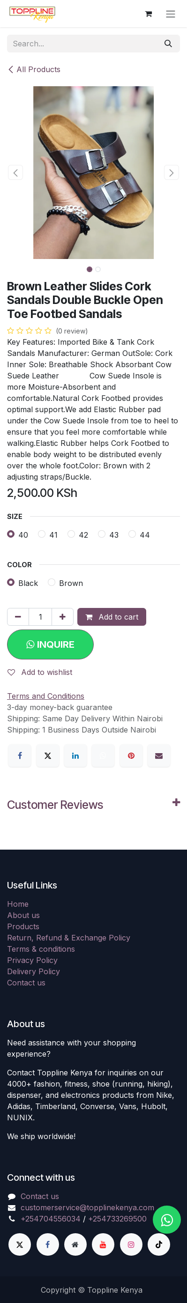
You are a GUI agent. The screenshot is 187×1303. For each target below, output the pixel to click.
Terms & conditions (41, 949)
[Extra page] (75, 1244)
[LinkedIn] (75, 755)
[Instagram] (131, 1244)
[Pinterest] (131, 755)
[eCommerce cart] (148, 13)
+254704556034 (51, 1218)
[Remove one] (18, 617)
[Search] (168, 43)
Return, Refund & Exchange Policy (68, 937)
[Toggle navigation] (170, 13)
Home (18, 904)
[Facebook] (19, 755)
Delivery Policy (33, 971)
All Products (33, 69)
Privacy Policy (32, 960)
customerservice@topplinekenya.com (87, 1207)
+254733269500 (117, 1218)
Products (23, 926)
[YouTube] (103, 1244)
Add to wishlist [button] (39, 672)
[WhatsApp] (103, 755)
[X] (48, 755)
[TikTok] (159, 1244)
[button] (15, 172)
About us (23, 915)
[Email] (159, 755)
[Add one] (63, 617)
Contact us (26, 982)
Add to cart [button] (111, 617)
